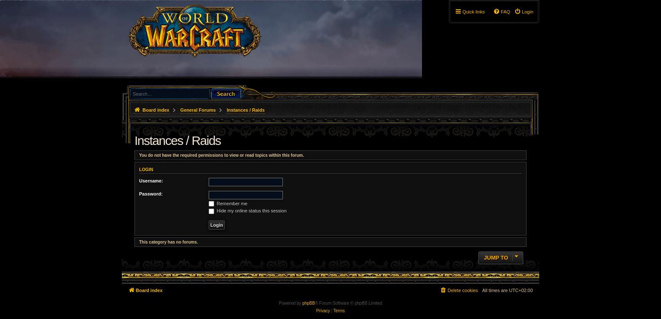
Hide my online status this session (248, 210)
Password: (151, 193)
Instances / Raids (177, 140)
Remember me (228, 203)
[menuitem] (523, 12)
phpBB (308, 303)
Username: (151, 180)
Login (146, 169)
